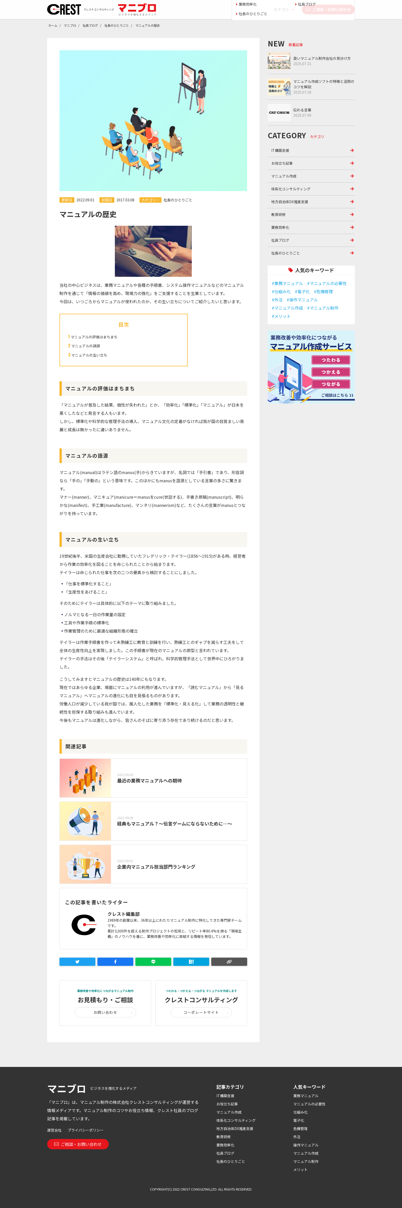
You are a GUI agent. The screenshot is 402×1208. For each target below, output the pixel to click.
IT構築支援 (280, 150)
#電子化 (302, 291)
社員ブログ (280, 240)
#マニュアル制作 (322, 308)
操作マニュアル (305, 1144)
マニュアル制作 (305, 1161)
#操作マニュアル (302, 300)
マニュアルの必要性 (309, 1103)
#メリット (281, 316)
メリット (300, 1169)
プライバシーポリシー (86, 1130)
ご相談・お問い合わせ (328, 9)
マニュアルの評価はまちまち (94, 336)
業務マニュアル (305, 1095)
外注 (296, 1136)
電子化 (298, 1120)
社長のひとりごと (178, 199)
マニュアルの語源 (85, 345)
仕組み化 (300, 1112)
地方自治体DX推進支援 (289, 201)
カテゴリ (281, 9)
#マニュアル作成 (287, 308)
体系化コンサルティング (290, 188)
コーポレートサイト (201, 1012)
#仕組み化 (281, 291)
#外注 (277, 300)
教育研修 (278, 214)
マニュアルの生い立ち (89, 355)
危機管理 (300, 1128)
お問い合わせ (105, 1012)
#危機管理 (323, 291)
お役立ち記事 (282, 163)
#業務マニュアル (287, 283)
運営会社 (54, 1130)
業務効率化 (280, 227)
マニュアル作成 (283, 176)
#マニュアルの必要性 (327, 283)
